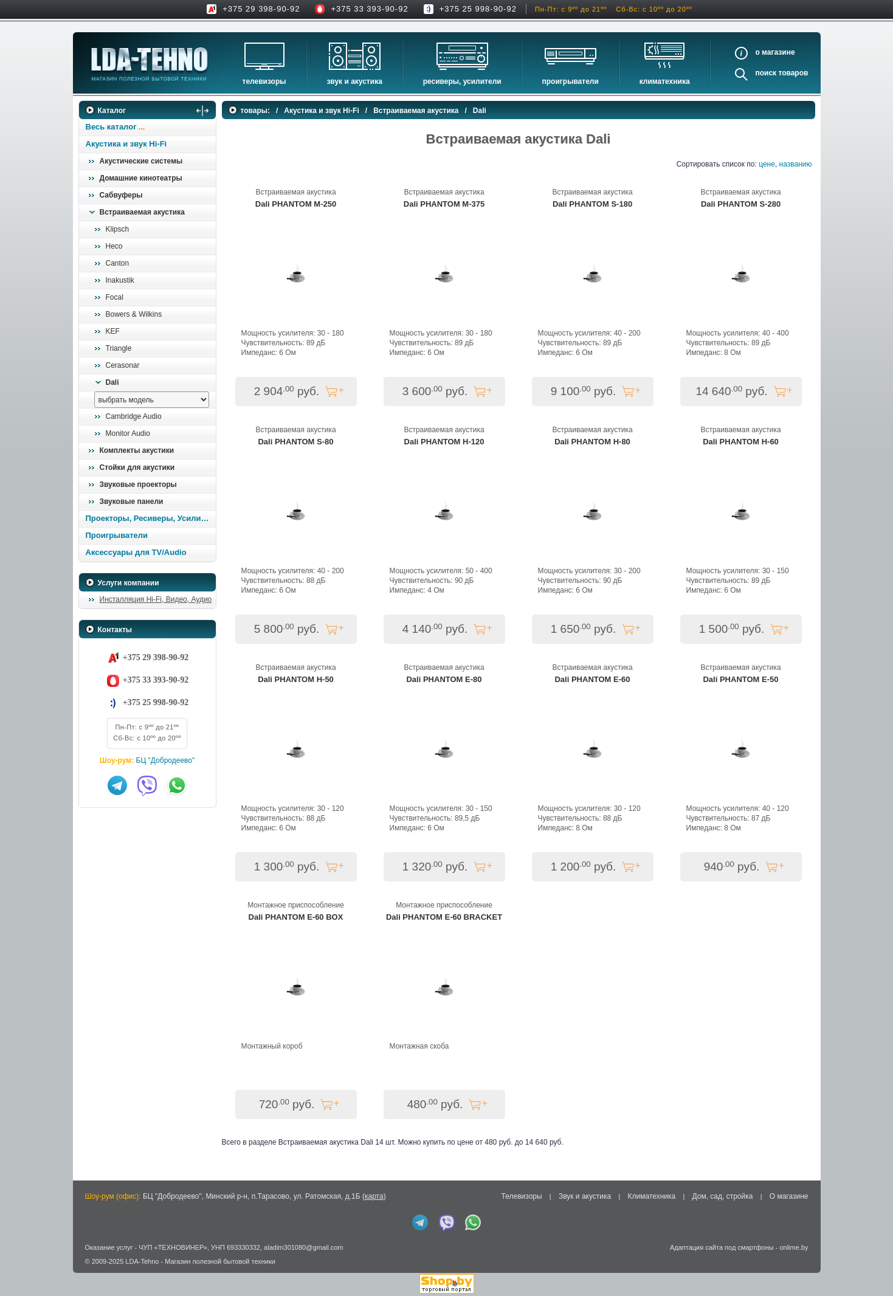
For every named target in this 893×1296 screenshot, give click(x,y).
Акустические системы (141, 161)
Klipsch (117, 229)
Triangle (119, 348)
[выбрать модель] (151, 399)
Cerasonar (123, 365)
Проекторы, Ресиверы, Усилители (150, 518)
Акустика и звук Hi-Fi (126, 143)
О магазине (789, 1196)
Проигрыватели (570, 81)
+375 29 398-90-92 (261, 8)
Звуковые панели (132, 501)
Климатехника (665, 81)
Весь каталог (111, 126)
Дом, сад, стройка (722, 1196)
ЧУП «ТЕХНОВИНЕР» (173, 1247)
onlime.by (793, 1247)
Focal (114, 297)
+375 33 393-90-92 (369, 8)
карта (374, 1196)
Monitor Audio (128, 433)
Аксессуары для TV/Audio (136, 552)
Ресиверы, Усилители (462, 81)
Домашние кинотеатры (141, 178)
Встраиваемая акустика (142, 212)
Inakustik (120, 280)
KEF (113, 331)
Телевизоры (264, 81)
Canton (117, 263)
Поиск (765, 73)
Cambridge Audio (134, 416)
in (89, 1270)
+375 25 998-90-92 (478, 8)
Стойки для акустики (137, 467)
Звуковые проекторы (138, 484)
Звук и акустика (354, 81)
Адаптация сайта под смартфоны (722, 1247)
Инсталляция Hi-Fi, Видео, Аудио (156, 599)
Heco (114, 246)
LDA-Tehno (142, 1261)
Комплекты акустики (137, 450)
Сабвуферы (121, 195)
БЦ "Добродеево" (165, 760)
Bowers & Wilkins (134, 314)
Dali (112, 382)
